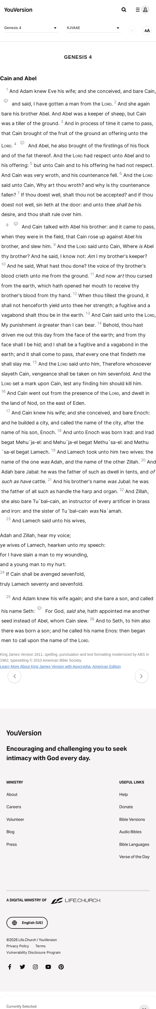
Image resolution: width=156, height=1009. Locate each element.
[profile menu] (141, 9)
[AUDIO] (132, 30)
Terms (40, 946)
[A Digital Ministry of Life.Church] (78, 897)
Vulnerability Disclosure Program (33, 952)
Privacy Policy (17, 946)
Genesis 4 (31, 28)
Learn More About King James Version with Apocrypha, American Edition (60, 666)
